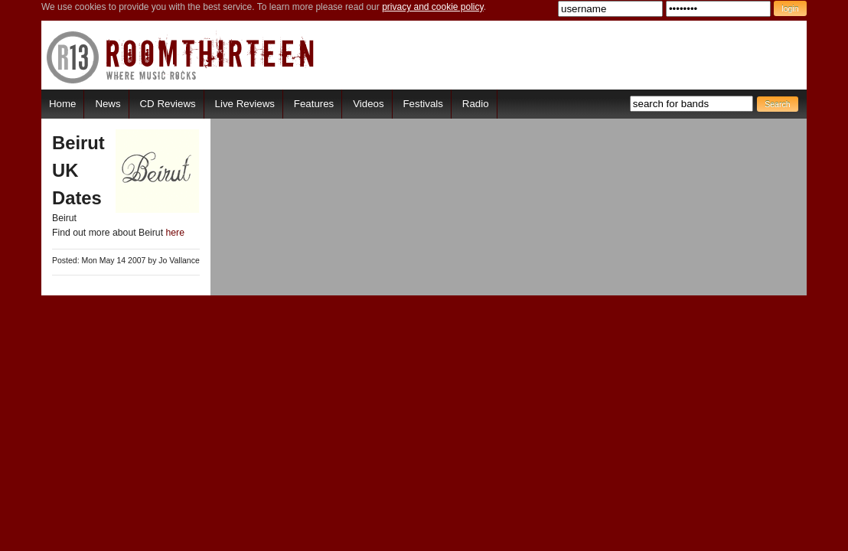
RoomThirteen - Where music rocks (181, 57)
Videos (368, 103)
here (174, 232)
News (107, 103)
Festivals (422, 103)
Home (62, 103)
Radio (475, 103)
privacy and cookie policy (433, 7)
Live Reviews (245, 103)
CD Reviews (168, 103)
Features (314, 103)
